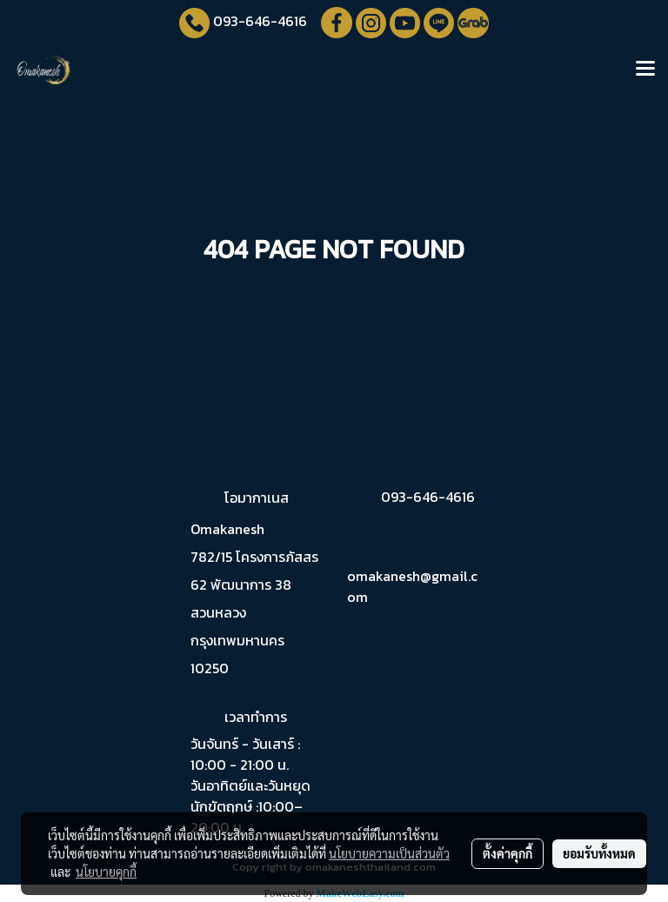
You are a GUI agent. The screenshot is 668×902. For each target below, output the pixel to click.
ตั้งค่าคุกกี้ (507, 853)
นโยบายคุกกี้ (106, 871)
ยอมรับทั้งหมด (599, 853)
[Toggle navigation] (645, 69)
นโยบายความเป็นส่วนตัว (389, 853)
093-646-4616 (260, 20)
